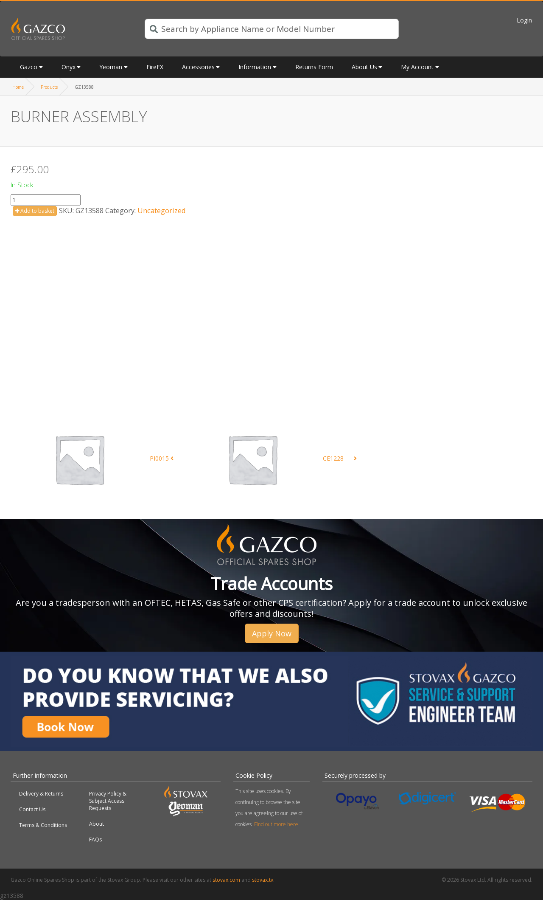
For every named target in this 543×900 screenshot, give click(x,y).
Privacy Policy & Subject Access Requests (107, 801)
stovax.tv (262, 879)
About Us (364, 67)
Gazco (28, 67)
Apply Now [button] (271, 633)
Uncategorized (161, 210)
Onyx (69, 67)
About (96, 823)
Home (18, 87)
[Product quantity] (46, 199)
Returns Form (314, 67)
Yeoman (110, 67)
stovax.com (226, 879)
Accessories (198, 67)
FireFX (154, 67)
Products (49, 87)
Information (254, 67)
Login (524, 20)
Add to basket (34, 210)
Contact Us (32, 809)
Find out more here (276, 824)
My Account (417, 67)
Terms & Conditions (43, 825)
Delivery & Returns (41, 793)
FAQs (95, 839)
